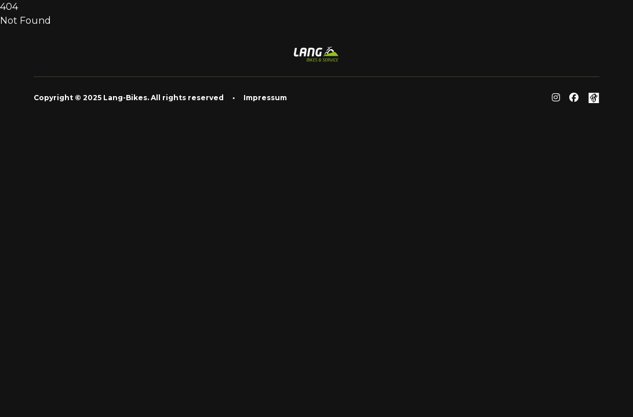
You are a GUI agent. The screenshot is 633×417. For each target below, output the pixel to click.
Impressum (265, 97)
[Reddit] (556, 98)
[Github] (593, 98)
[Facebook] (574, 98)
